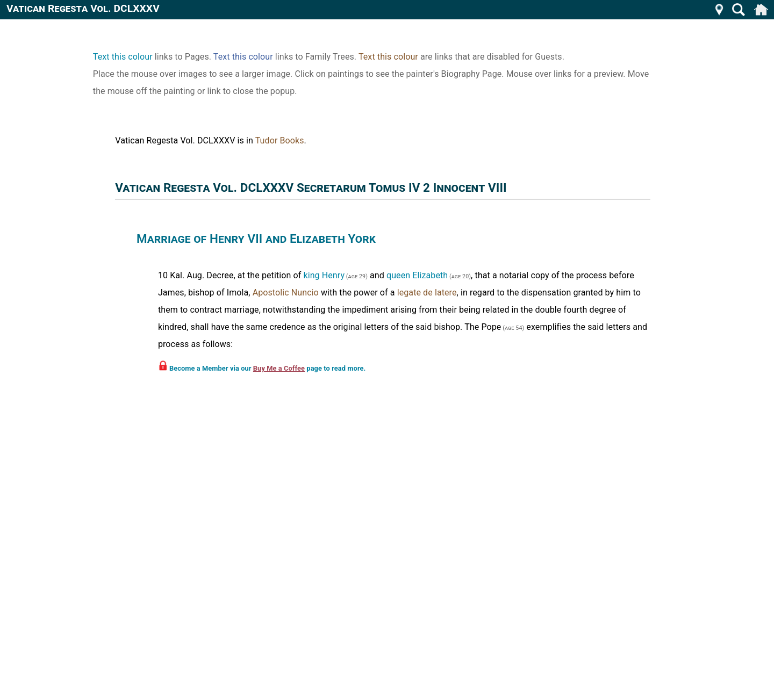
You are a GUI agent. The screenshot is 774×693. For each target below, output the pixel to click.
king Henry (324, 275)
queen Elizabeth (417, 275)
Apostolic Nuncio (286, 292)
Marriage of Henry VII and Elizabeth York (256, 239)
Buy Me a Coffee (279, 368)
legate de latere (427, 292)
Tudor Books (279, 140)
